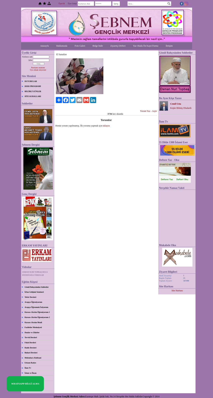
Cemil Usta (175, 103)
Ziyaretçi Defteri (117, 45)
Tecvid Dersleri (31, 337)
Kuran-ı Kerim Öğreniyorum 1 (37, 312)
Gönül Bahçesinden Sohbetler (37, 287)
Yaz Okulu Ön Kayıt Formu (145, 45)
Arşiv (154, 111)
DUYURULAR (31, 81)
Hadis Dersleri (30, 348)
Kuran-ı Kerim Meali (33, 322)
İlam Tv (28, 368)
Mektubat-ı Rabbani (33, 358)
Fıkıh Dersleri (30, 343)
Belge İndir (98, 45)
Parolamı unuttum (38, 68)
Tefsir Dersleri (30, 297)
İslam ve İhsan (30, 373)
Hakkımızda (61, 45)
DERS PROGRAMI (33, 86)
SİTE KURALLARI (33, 96)
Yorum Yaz (145, 111)
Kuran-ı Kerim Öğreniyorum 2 (37, 317)
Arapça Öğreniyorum (33, 302)
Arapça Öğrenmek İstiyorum (36, 307)
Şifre (30, 60)
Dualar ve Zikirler (32, 332)
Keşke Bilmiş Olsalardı (181, 108)
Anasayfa (44, 45)
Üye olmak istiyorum (38, 70)
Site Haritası (177, 290)
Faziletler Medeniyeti (33, 327)
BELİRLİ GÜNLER (33, 91)
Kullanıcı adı (27, 57)
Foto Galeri (80, 45)
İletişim (169, 45)
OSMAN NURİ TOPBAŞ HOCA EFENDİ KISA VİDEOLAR (35, 273)
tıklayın (106, 125)
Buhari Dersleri (31, 353)
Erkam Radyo (30, 363)
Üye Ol (62, 3)
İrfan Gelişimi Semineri (34, 292)
